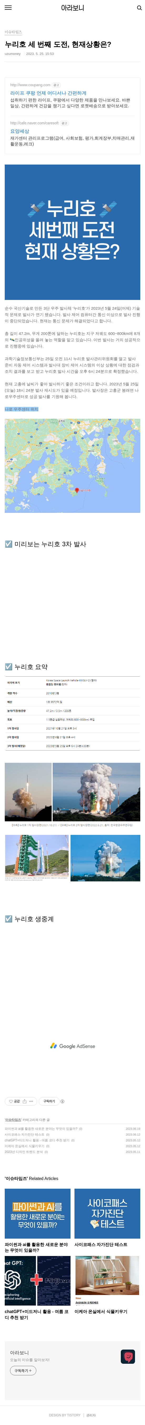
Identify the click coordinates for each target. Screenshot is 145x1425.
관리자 (91, 1415)
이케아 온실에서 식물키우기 (24, 1146)
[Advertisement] (72, 1046)
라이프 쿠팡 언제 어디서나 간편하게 (48, 93)
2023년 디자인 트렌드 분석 (24, 1152)
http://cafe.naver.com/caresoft (34, 123)
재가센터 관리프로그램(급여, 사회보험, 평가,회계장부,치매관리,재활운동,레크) (72, 141)
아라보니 (72, 8)
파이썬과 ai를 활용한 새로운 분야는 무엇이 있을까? (41, 1129)
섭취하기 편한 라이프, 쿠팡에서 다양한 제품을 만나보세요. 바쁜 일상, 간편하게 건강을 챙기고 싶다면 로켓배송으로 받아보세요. (70, 103)
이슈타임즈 (13, 1120)
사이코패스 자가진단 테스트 (24, 1134)
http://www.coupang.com (30, 85)
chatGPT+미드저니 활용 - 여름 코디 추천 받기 (37, 1140)
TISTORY (74, 1415)
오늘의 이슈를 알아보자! (29, 1360)
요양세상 (19, 131)
